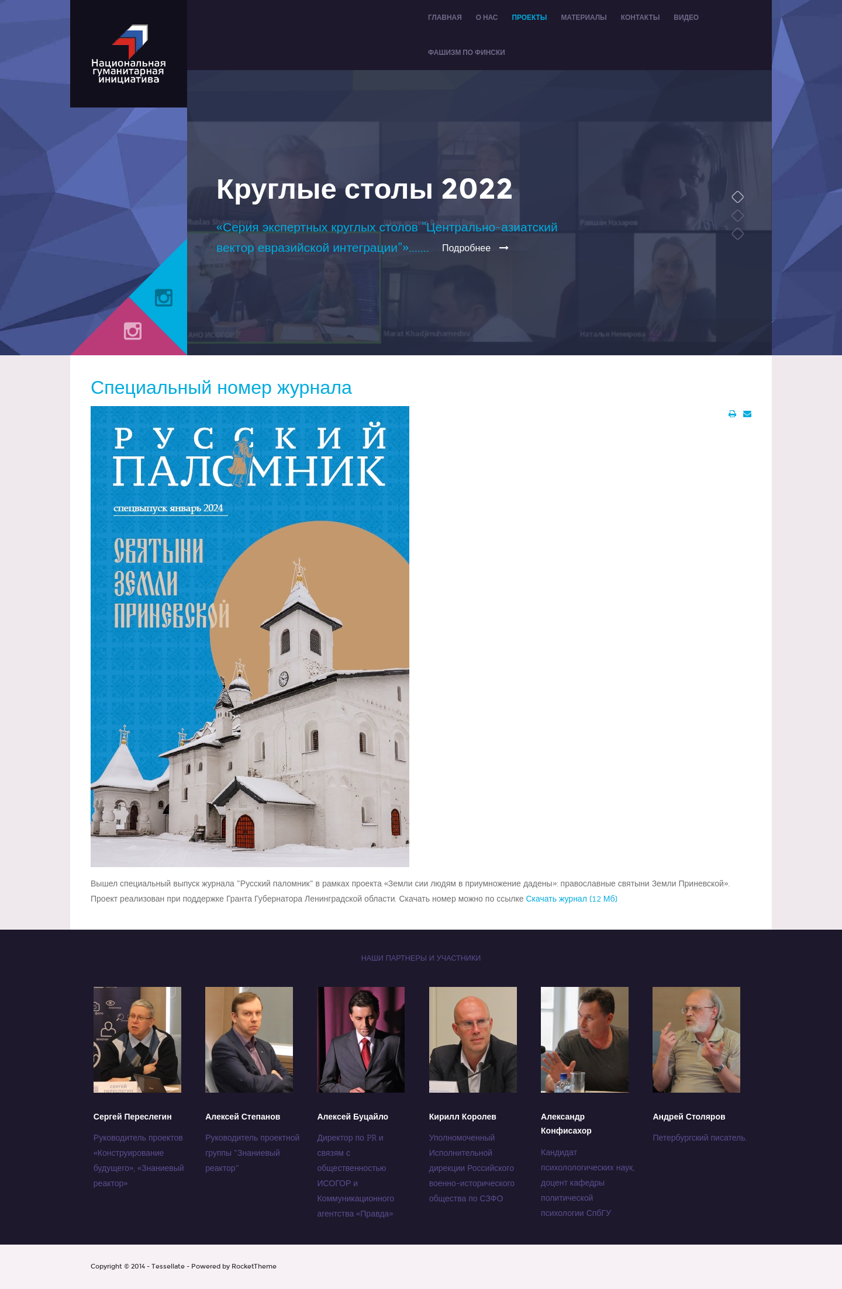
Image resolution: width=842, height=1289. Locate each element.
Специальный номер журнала (221, 387)
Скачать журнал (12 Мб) (571, 898)
